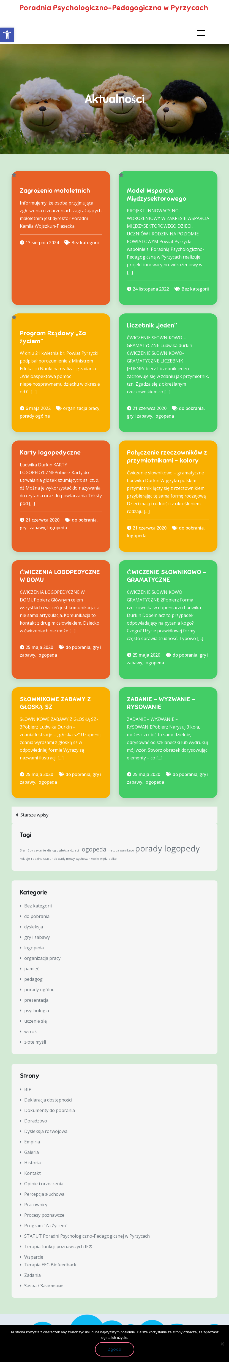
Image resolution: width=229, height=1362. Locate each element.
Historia (32, 1163)
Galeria (31, 1152)
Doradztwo (35, 1121)
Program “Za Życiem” (45, 1226)
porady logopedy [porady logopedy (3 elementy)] (167, 848)
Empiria (32, 1142)
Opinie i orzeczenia (43, 1184)
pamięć (31, 969)
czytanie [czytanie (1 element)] (40, 850)
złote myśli (35, 1042)
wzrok (30, 1031)
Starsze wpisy (34, 815)
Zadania (32, 1275)
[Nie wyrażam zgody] (222, 1344)
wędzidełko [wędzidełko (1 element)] (108, 859)
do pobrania (191, 408)
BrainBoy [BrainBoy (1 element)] (26, 850)
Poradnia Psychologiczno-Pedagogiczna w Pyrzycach (111, 6)
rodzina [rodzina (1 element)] (36, 859)
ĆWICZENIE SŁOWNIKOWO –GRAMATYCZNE (166, 576)
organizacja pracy (81, 408)
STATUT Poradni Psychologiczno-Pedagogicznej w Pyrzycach (87, 1236)
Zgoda (114, 1349)
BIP (27, 1089)
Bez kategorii (85, 243)
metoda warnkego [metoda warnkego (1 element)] (121, 850)
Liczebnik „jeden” (152, 325)
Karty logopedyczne (50, 452)
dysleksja (33, 927)
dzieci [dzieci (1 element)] (74, 850)
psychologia (36, 1011)
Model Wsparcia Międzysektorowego (156, 194)
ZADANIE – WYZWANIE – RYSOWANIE (161, 703)
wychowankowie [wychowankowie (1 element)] (87, 859)
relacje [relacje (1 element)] (25, 859)
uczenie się (35, 1021)
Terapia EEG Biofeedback (50, 1265)
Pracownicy (35, 1205)
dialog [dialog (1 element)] (51, 850)
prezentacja (36, 1000)
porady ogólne (35, 416)
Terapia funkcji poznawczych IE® (58, 1246)
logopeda (164, 416)
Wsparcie (33, 1257)
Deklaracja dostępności (48, 1100)
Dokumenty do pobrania (49, 1110)
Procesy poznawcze (44, 1215)
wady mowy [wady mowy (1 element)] (66, 859)
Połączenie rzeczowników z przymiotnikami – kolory (167, 456)
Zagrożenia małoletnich (55, 190)
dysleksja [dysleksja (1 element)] (63, 850)
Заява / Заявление (43, 1286)
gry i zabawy (139, 416)
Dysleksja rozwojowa (45, 1131)
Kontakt (32, 1173)
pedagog (33, 979)
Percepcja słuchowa (44, 1194)
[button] (7, 35)
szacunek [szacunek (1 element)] (50, 859)
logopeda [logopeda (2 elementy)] (93, 849)
